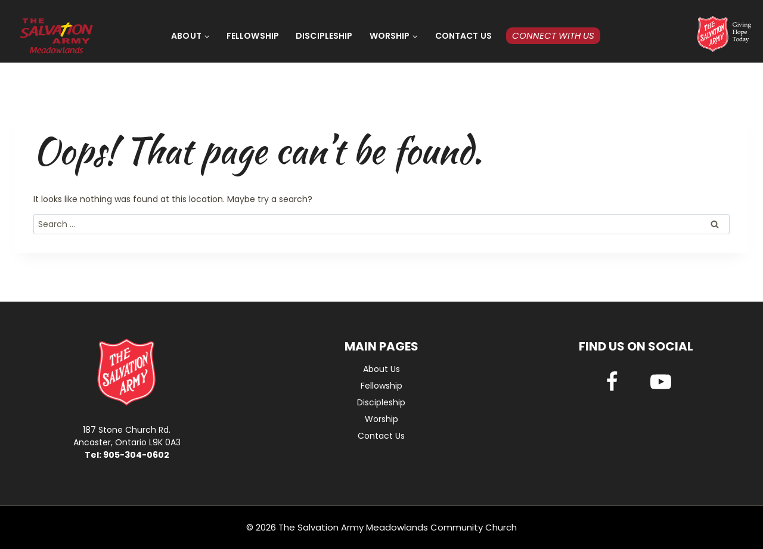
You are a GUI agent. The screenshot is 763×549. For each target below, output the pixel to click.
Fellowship (253, 36)
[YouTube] (660, 382)
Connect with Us (553, 35)
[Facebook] (611, 382)
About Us (381, 369)
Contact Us (463, 36)
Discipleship (324, 36)
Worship (381, 419)
